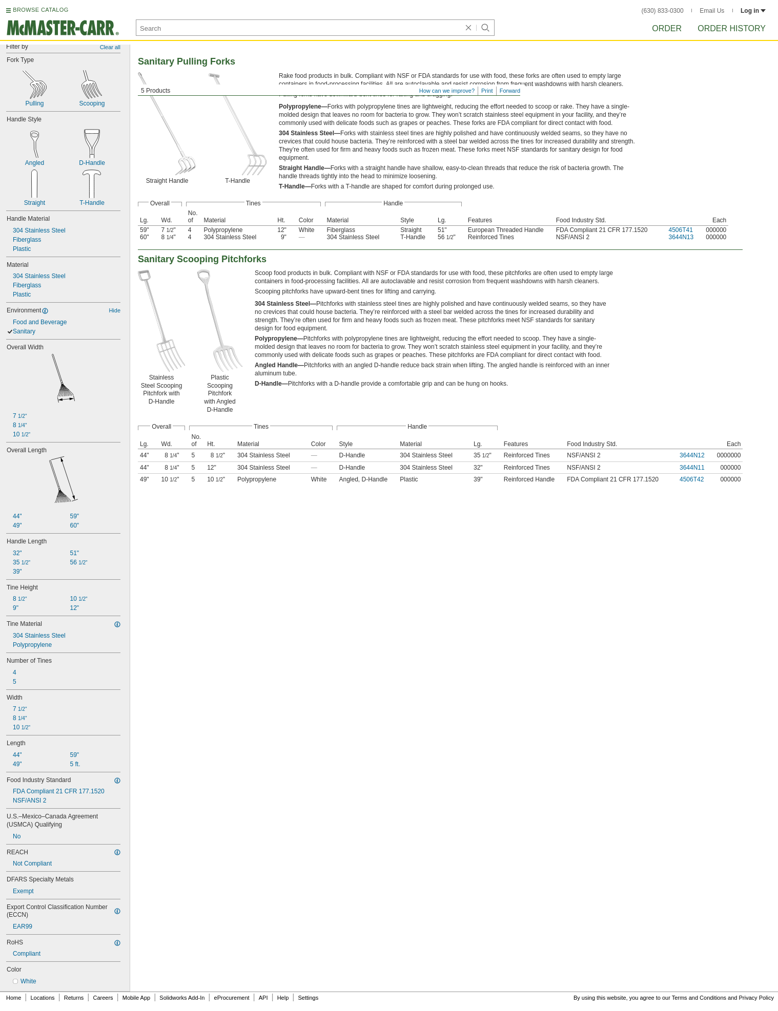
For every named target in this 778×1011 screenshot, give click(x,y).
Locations (43, 998)
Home (13, 998)
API (263, 998)
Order (667, 28)
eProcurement (232, 998)
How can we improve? (447, 91)
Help (283, 998)
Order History (732, 28)
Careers (103, 998)
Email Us (712, 10)
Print (487, 91)
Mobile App (136, 998)
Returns (74, 998)
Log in (753, 10)
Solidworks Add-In (181, 998)
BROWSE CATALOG (40, 10)
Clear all (110, 47)
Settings (308, 998)
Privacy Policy (756, 998)
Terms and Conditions (699, 998)
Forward (510, 91)
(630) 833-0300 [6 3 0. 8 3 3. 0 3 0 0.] (663, 10)
